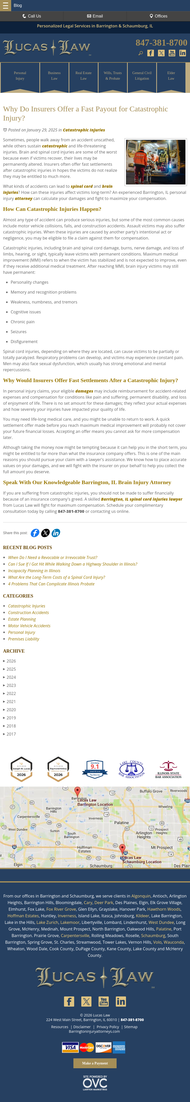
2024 (9, 677)
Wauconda (174, 942)
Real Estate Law (83, 75)
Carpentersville (75, 935)
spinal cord (81, 186)
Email (95, 16)
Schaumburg (153, 935)
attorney (23, 198)
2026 (9, 661)
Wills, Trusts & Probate (113, 75)
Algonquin (141, 896)
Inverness (67, 916)
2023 (9, 685)
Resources (59, 1026)
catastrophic (54, 146)
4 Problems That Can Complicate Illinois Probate (51, 584)
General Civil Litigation (142, 75)
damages (83, 391)
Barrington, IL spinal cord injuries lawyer (141, 499)
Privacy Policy (108, 1026)
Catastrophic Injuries (84, 130)
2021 (9, 701)
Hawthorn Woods (163, 909)
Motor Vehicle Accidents (29, 626)
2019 (9, 718)
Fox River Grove (61, 909)
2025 (9, 669)
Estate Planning (22, 619)
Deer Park (103, 902)
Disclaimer (82, 1026)
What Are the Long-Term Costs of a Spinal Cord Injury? (56, 577)
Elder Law (171, 75)
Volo (157, 942)
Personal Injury (20, 75)
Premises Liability (23, 639)
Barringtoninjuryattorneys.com (94, 1031)
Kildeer (142, 916)
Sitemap (130, 1026)
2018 (9, 726)
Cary (88, 902)
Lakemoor (70, 922)
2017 (9, 734)
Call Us (31, 16)
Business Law (54, 75)
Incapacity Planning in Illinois (34, 570)
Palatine (163, 929)
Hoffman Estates (23, 916)
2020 (9, 710)
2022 (9, 693)
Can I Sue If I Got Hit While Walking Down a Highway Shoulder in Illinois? (72, 564)
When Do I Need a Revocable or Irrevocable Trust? (52, 557)
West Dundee (161, 922)
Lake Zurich (47, 922)
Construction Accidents (28, 612)
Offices (158, 16)
